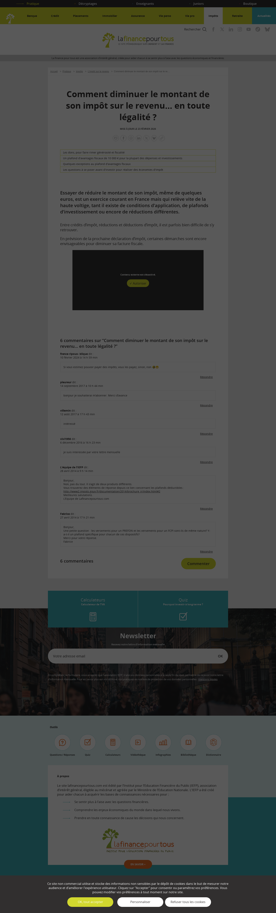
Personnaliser (140, 902)
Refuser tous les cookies (188, 902)
